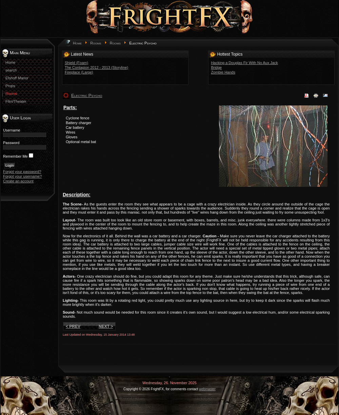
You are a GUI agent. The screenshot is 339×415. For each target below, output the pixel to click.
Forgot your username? (22, 176)
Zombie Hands (223, 72)
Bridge (216, 67)
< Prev (73, 326)
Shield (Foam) (76, 63)
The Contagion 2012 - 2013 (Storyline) (96, 67)
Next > (106, 326)
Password (11, 143)
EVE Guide (209, 397)
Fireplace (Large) (79, 72)
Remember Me (15, 156)
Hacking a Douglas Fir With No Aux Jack (244, 63)
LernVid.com (145, 397)
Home (77, 43)
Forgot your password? (22, 172)
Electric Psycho (86, 95)
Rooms (95, 43)
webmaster (207, 389)
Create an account (18, 181)
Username (11, 130)
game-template (172, 397)
